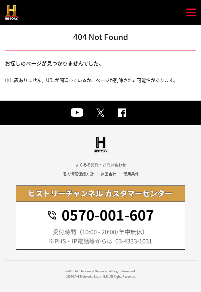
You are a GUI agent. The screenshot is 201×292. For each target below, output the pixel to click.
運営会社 (108, 174)
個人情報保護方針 (78, 174)
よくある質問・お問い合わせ (100, 165)
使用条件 (131, 174)
